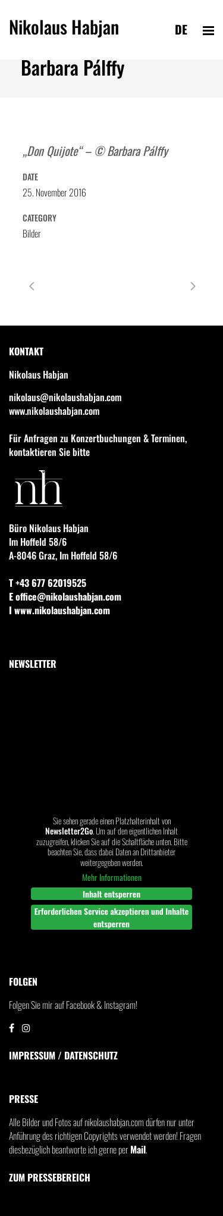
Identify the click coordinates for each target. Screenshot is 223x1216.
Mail (138, 1149)
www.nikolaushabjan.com (54, 411)
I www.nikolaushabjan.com (59, 610)
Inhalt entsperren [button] (111, 893)
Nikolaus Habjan (64, 32)
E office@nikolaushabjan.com (65, 596)
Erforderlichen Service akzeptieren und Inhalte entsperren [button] (111, 917)
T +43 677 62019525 (47, 583)
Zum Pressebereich (49, 1177)
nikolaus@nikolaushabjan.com (65, 397)
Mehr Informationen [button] (112, 877)
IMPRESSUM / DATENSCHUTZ (63, 1055)
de (181, 29)
